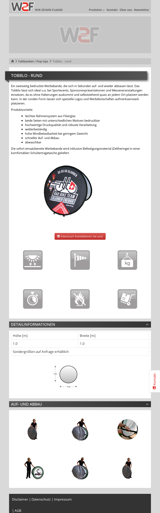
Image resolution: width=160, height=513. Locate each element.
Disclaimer (20, 499)
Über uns (126, 10)
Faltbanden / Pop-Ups (33, 61)
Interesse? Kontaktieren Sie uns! (80, 236)
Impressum (63, 499)
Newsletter (141, 10)
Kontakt (112, 10)
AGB (18, 510)
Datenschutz (41, 499)
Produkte (97, 10)
